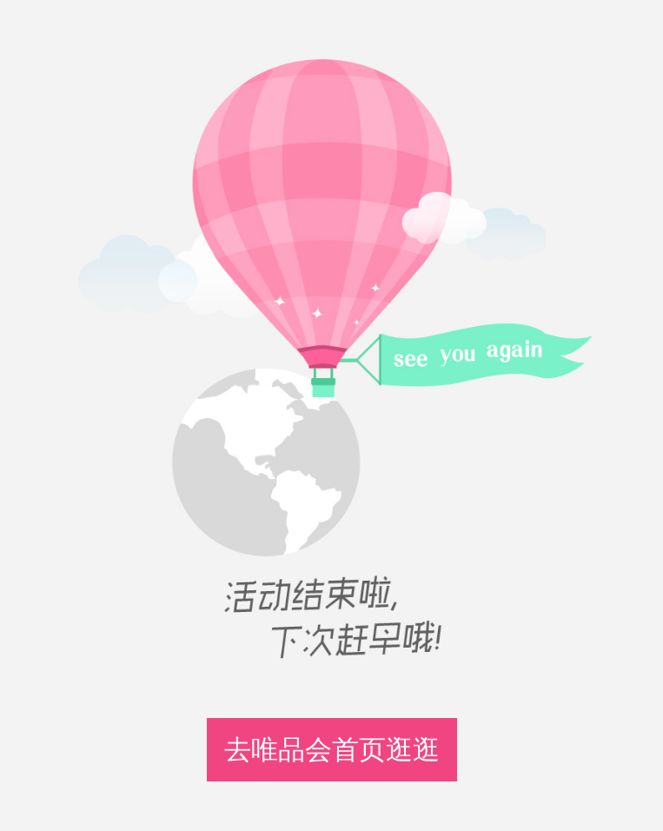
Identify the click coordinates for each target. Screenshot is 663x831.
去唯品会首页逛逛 (332, 750)
